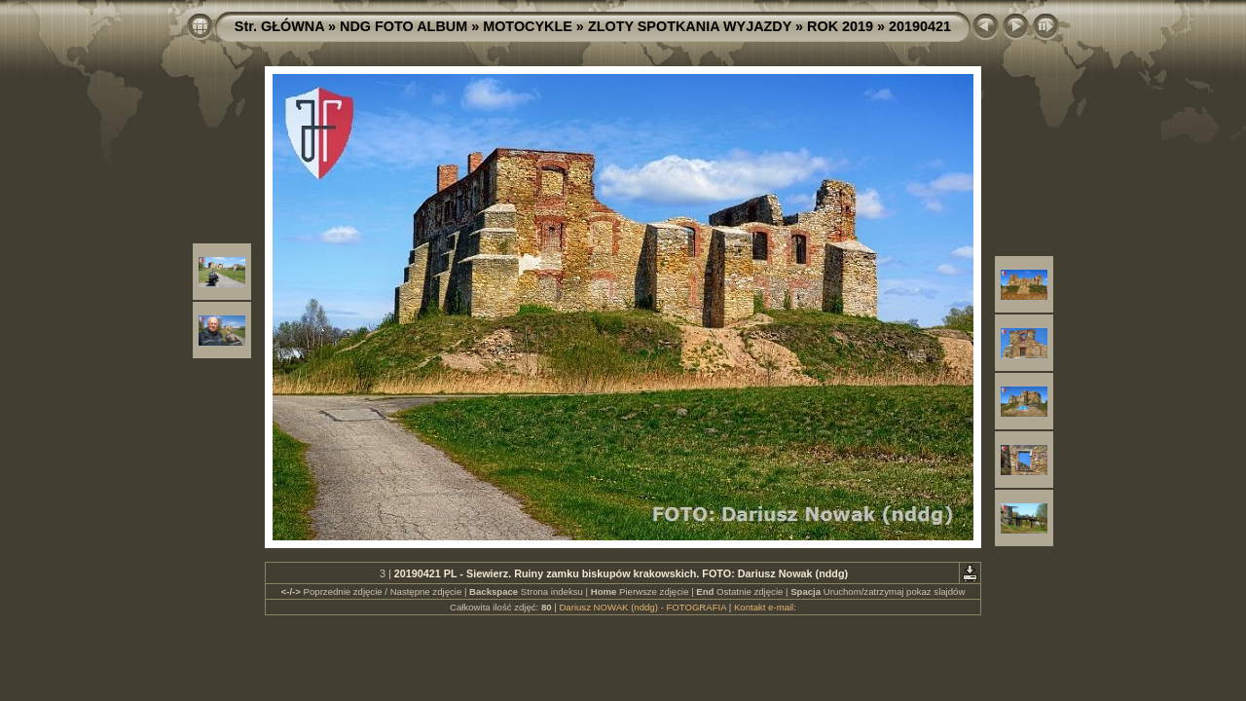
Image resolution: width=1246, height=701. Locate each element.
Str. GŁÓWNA (279, 26)
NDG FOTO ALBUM (403, 26)
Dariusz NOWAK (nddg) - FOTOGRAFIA (642, 607)
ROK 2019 (840, 26)
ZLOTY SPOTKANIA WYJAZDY (689, 26)
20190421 (920, 26)
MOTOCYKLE (527, 26)
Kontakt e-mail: (765, 607)
